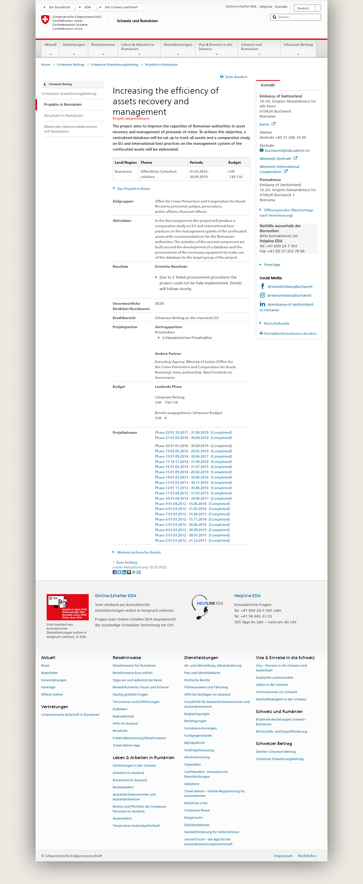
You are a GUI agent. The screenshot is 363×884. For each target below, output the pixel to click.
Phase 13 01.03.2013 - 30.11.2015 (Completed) (193, 483)
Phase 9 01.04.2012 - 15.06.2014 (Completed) (192, 504)
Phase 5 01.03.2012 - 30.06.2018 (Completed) (192, 525)
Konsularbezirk (276, 323)
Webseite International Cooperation (279, 169)
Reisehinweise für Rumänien (134, 665)
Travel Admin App (126, 745)
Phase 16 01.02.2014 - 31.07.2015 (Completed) (193, 467)
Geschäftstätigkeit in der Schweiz (281, 699)
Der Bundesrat (59, 7)
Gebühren (191, 784)
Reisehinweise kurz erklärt (133, 673)
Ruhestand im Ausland (130, 780)
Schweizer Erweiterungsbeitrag (114, 64)
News (45, 665)
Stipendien (192, 765)
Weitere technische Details (138, 552)
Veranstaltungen (54, 680)
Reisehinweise (103, 49)
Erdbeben (120, 709)
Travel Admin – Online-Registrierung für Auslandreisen (214, 793)
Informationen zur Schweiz (276, 692)
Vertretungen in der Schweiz (134, 765)
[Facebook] (115, 572)
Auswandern (122, 819)
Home (45, 64)
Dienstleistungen (178, 49)
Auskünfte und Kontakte (274, 677)
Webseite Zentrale (278, 158)
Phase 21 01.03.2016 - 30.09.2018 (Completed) (193, 438)
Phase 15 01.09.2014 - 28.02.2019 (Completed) (193, 472)
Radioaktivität (123, 716)
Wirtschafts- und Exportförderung (281, 731)
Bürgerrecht (193, 818)
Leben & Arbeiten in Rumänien (139, 49)
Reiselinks (120, 731)
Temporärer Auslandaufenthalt (136, 826)
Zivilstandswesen (197, 825)
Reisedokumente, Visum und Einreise (141, 687)
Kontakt (265, 85)
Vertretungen (74, 49)
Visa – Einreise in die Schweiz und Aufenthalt (281, 668)
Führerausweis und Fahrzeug (206, 687)
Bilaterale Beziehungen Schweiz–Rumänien (281, 722)
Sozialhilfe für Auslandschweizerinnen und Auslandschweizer (217, 704)
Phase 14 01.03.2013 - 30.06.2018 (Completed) (193, 477)
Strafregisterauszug (199, 750)
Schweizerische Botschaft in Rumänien (70, 715)
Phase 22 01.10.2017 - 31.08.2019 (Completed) (193, 432)
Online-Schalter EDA (115, 595)
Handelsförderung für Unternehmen (211, 832)
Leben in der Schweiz (272, 685)
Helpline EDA (247, 595)
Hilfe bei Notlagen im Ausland (207, 694)
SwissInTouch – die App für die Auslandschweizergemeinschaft (208, 841)
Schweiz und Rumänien (259, 49)
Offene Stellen (52, 694)
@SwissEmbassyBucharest (290, 286)
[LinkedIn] (124, 572)
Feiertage (272, 264)
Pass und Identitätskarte (202, 673)
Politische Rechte (197, 680)
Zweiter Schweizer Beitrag (276, 752)
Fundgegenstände (198, 735)
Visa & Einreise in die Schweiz (217, 49)
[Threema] (129, 572)
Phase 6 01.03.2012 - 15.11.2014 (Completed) (192, 519)
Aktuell (50, 49)
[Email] (139, 572)
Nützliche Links (196, 803)
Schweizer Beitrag (298, 49)
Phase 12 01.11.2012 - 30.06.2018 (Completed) (193, 488)
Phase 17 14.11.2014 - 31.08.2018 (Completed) (193, 462)
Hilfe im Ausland (125, 724)
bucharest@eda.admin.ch (287, 150)
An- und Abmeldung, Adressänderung (212, 665)
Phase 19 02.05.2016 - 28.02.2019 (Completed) (193, 451)
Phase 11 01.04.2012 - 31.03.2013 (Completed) (193, 493)
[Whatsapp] (134, 572)
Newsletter (49, 673)
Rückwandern (123, 787)
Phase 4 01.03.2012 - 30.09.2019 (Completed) (192, 530)
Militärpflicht (194, 743)
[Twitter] (119, 572)
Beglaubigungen (197, 714)
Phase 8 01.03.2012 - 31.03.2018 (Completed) (192, 509)
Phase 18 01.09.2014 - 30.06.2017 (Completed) (193, 456)
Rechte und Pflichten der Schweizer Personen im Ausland (139, 809)
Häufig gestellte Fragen (130, 694)
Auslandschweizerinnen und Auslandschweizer (134, 797)
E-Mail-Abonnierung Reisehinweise (139, 738)
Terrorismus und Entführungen (136, 702)
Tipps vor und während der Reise (137, 680)
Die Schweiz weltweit (121, 7)
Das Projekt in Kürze (133, 189)
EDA (87, 7)
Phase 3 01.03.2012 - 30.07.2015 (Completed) (192, 535)
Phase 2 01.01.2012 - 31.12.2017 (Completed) (192, 540)
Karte (268, 124)
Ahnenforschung (197, 757)
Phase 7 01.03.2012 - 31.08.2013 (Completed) (192, 514)
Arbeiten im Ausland (128, 773)
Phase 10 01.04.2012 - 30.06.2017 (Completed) (193, 498)
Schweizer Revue (197, 810)
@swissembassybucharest (289, 295)
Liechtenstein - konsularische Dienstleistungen (206, 774)
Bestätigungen (195, 721)
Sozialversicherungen (200, 728)
